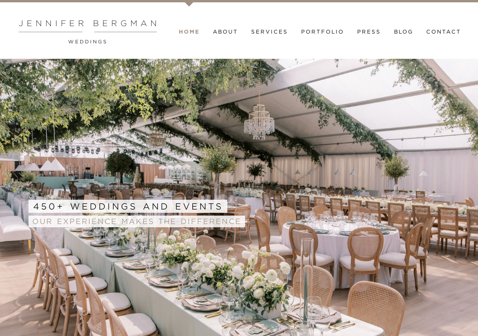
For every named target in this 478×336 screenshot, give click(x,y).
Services (269, 31)
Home (189, 31)
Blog (403, 31)
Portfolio (322, 31)
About (225, 31)
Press (369, 31)
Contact (443, 31)
